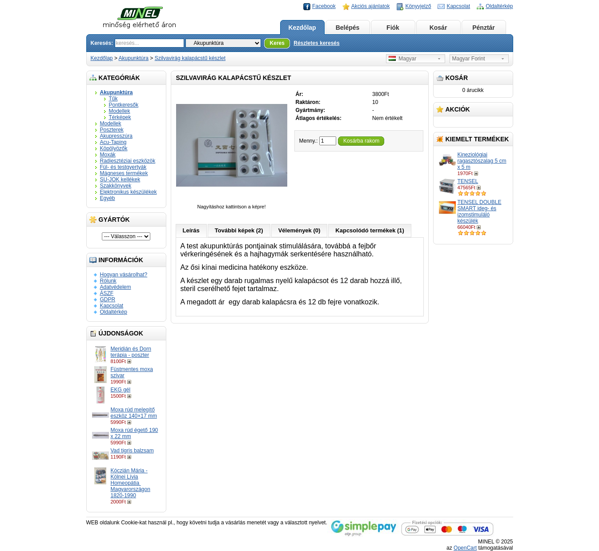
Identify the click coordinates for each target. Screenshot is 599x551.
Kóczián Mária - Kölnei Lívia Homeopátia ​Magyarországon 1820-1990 (130, 483)
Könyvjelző (418, 6)
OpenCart (465, 548)
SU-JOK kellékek (120, 179)
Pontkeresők (124, 105)
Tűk (113, 99)
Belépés (348, 27)
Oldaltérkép (499, 6)
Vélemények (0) (299, 230)
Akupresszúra (116, 136)
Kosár (438, 27)
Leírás (191, 230)
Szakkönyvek (116, 186)
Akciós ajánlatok (370, 6)
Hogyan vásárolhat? (124, 275)
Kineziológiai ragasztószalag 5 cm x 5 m (482, 161)
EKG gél (121, 390)
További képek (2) (239, 230)
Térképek (120, 117)
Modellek (119, 111)
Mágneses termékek (124, 173)
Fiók (392, 27)
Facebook (324, 6)
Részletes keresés (316, 43)
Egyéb (107, 198)
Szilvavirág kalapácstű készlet (190, 58)
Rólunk (108, 281)
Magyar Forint (468, 59)
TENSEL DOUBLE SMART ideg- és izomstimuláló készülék (480, 211)
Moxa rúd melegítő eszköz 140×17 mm (134, 413)
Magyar (403, 59)
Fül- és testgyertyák (123, 167)
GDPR (108, 299)
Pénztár (483, 27)
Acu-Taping (113, 142)
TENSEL (468, 181)
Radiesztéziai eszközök (128, 161)
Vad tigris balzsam (132, 450)
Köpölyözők (114, 148)
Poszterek (112, 130)
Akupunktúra (134, 58)
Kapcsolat (458, 6)
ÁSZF (107, 293)
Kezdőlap (302, 27)
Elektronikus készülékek (128, 192)
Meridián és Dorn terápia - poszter (131, 352)
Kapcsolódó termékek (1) (369, 230)
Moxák (108, 155)
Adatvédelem (115, 287)
